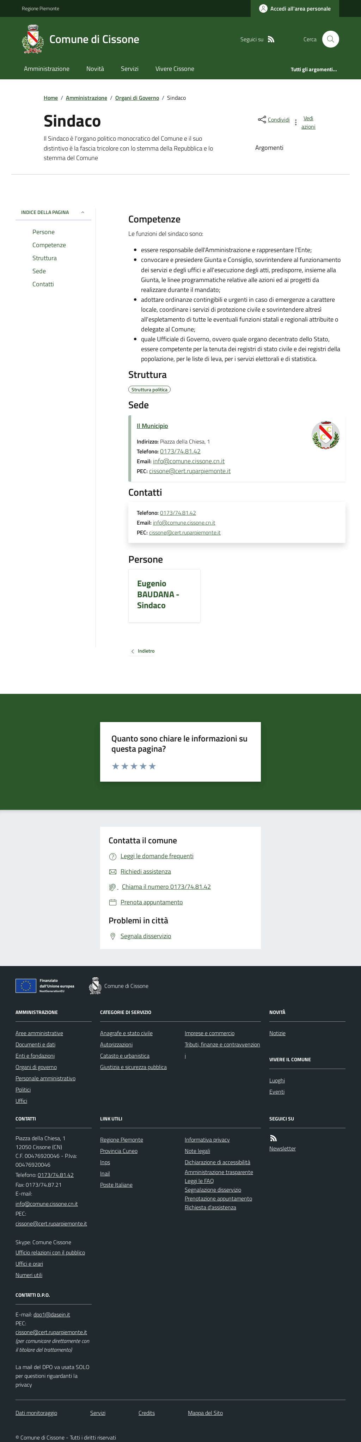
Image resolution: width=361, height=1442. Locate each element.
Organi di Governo (137, 97)
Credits (147, 1413)
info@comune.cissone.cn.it (189, 461)
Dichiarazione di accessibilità (217, 1162)
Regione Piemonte (40, 8)
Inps (105, 1162)
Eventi (276, 1091)
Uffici (21, 1100)
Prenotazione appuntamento (218, 1198)
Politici (23, 1089)
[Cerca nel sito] (328, 39)
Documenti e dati (35, 1044)
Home (51, 97)
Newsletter (282, 1148)
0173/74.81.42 (180, 451)
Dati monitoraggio (36, 1413)
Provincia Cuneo (118, 1151)
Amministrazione (46, 68)
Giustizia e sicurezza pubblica (133, 1067)
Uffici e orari (29, 1263)
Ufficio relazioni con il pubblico (50, 1252)
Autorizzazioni (116, 1044)
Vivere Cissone (174, 68)
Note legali (197, 1151)
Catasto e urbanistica (124, 1055)
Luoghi (277, 1080)
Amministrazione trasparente (219, 1172)
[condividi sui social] (273, 119)
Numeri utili (29, 1275)
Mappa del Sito (205, 1413)
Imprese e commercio (209, 1033)
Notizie (277, 1033)
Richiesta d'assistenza (210, 1207)
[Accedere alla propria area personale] (295, 8)
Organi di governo (36, 1067)
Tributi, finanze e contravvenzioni (222, 1050)
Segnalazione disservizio (213, 1189)
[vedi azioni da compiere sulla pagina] (304, 122)
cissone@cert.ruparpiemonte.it (190, 471)
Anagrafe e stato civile (126, 1033)
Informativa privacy (207, 1139)
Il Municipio (152, 425)
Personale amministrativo (45, 1078)
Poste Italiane (116, 1184)
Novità (95, 68)
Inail (105, 1173)
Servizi (130, 68)
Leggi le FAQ (199, 1181)
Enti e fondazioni (35, 1055)
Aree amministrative (39, 1033)
